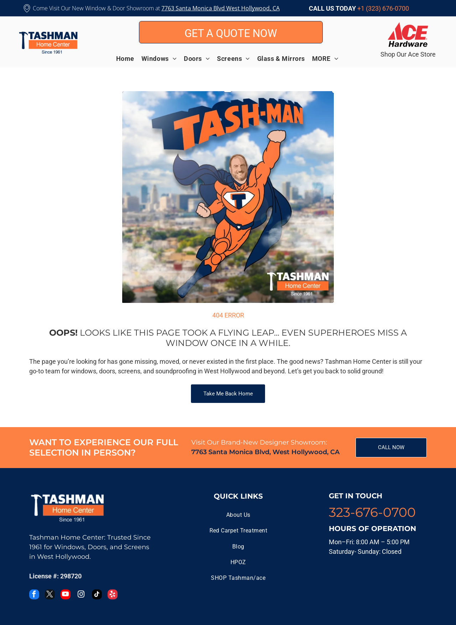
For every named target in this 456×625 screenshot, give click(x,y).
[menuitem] (128, 58)
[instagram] (81, 595)
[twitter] (50, 595)
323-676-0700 (372, 512)
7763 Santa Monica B (189, 8)
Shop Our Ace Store (408, 54)
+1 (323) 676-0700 (383, 8)
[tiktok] (97, 595)
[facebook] (34, 595)
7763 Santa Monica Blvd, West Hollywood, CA (265, 452)
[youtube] (66, 595)
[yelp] (113, 595)
